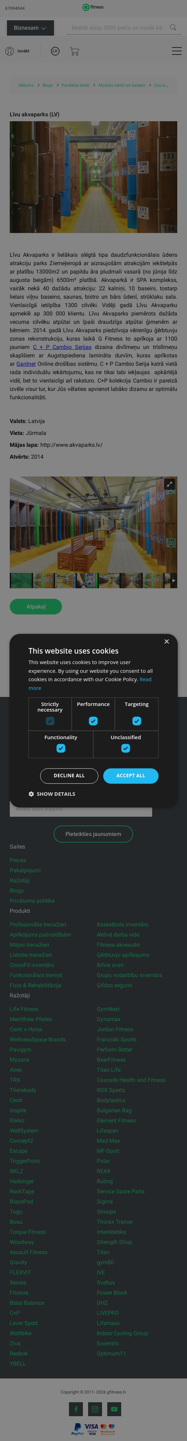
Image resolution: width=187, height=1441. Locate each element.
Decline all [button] (68, 775)
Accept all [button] (130, 775)
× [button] (166, 641)
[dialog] (93, 720)
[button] (52, 794)
